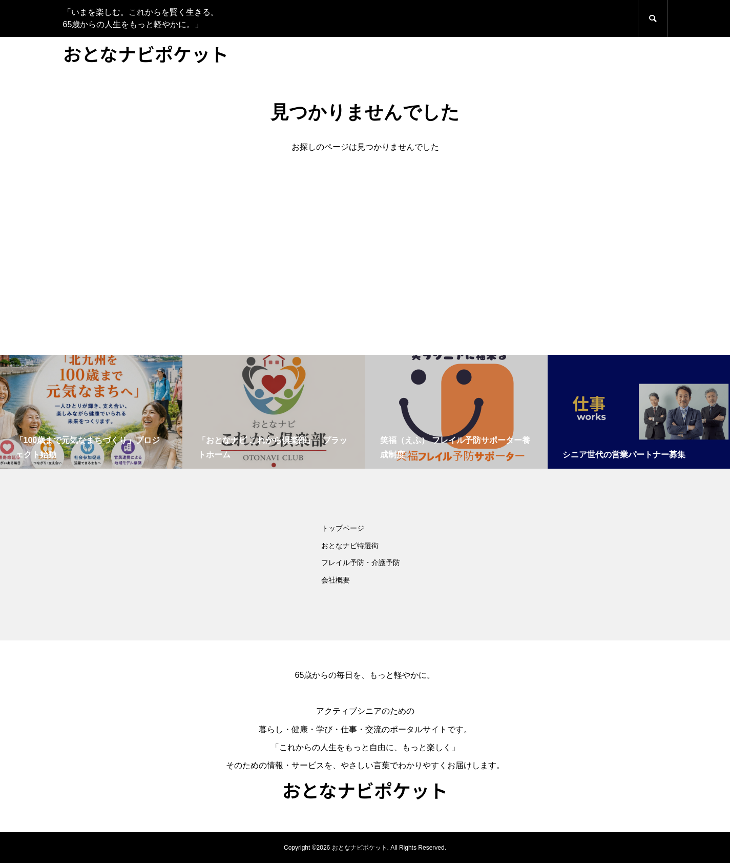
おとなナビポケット (145, 53)
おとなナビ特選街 (350, 545)
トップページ (342, 528)
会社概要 (335, 580)
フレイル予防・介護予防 (360, 562)
